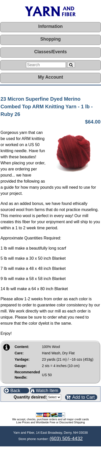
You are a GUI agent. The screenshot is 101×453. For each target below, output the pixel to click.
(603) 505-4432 (66, 438)
